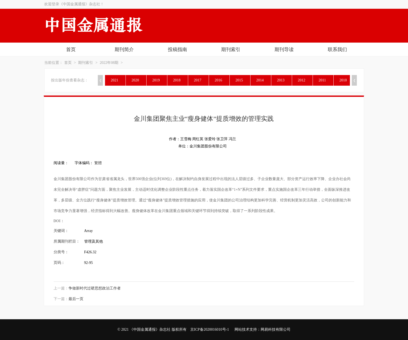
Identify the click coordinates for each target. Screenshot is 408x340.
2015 (239, 80)
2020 (135, 80)
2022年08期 (109, 63)
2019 (156, 80)
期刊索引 (230, 49)
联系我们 (337, 49)
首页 (71, 49)
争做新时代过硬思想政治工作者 (94, 288)
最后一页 (75, 299)
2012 (301, 80)
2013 (281, 80)
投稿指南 (177, 49)
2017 (197, 80)
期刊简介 (124, 49)
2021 (114, 80)
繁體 (98, 163)
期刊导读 (284, 49)
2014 (260, 80)
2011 (322, 80)
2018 (177, 80)
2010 (343, 80)
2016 (218, 80)
